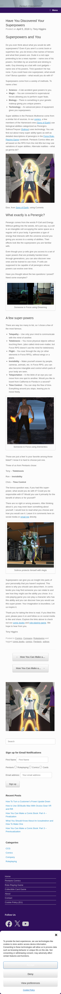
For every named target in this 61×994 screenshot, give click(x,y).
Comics (18, 638)
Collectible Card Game (15, 889)
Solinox (25, 129)
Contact (8, 898)
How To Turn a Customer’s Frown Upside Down (28, 801)
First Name (11, 759)
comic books (19, 623)
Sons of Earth (43, 122)
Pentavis (38, 641)
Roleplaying (38, 638)
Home (8, 876)
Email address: (13, 775)
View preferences (30, 983)
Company (27, 638)
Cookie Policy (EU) (14, 902)
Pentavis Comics (13, 880)
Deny (30, 974)
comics (37, 119)
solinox (46, 641)
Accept (30, 965)
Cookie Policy (29, 990)
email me (24, 517)
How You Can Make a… (30, 657)
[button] (56, 935)
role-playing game (37, 623)
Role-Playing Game (14, 885)
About (7, 893)
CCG (8, 848)
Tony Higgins (39, 29)
